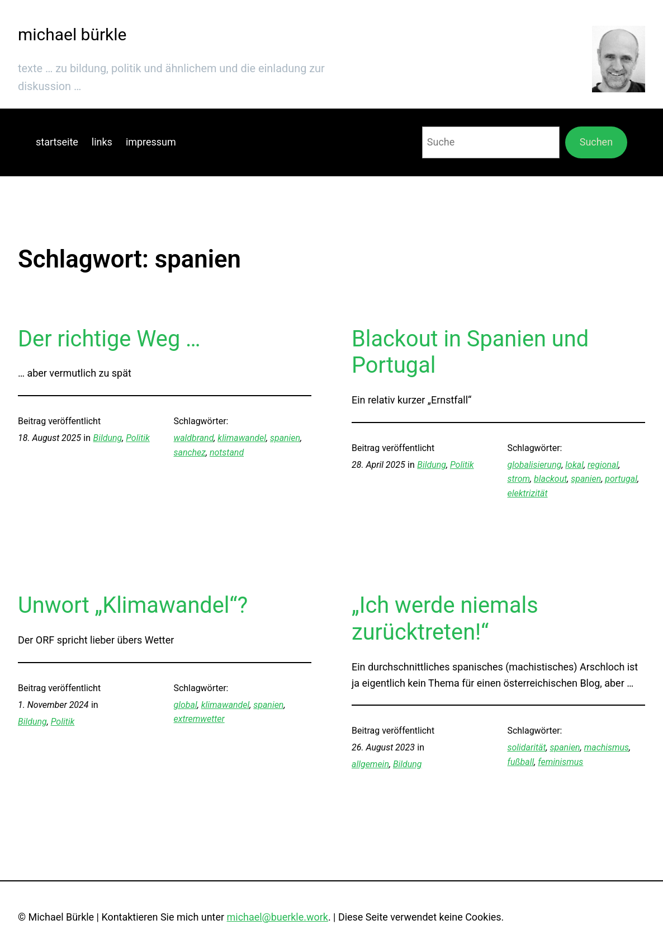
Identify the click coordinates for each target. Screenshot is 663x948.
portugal (621, 478)
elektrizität (528, 493)
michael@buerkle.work (277, 917)
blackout (550, 478)
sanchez (190, 452)
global (185, 705)
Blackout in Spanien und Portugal (470, 352)
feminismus (560, 762)
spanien (285, 438)
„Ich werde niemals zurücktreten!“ (445, 618)
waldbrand (194, 438)
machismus (606, 747)
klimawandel (241, 438)
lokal (574, 464)
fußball (521, 762)
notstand (227, 452)
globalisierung (535, 464)
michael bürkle (72, 34)
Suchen (596, 142)
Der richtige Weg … (109, 339)
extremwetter (199, 719)
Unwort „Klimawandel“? (133, 605)
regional (603, 464)
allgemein (370, 764)
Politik (138, 438)
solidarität (527, 747)
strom (519, 478)
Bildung (107, 438)
